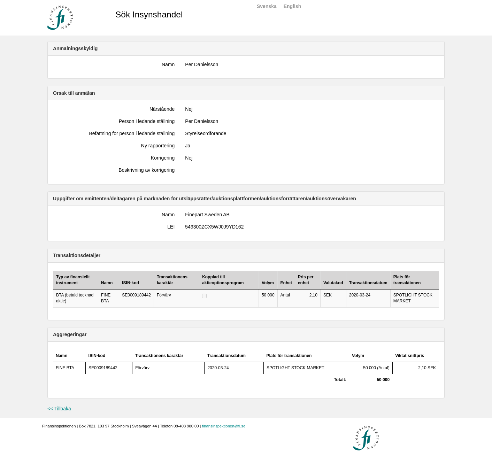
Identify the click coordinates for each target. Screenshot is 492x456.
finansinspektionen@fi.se (224, 426)
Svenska (267, 6)
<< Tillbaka (59, 408)
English (292, 6)
